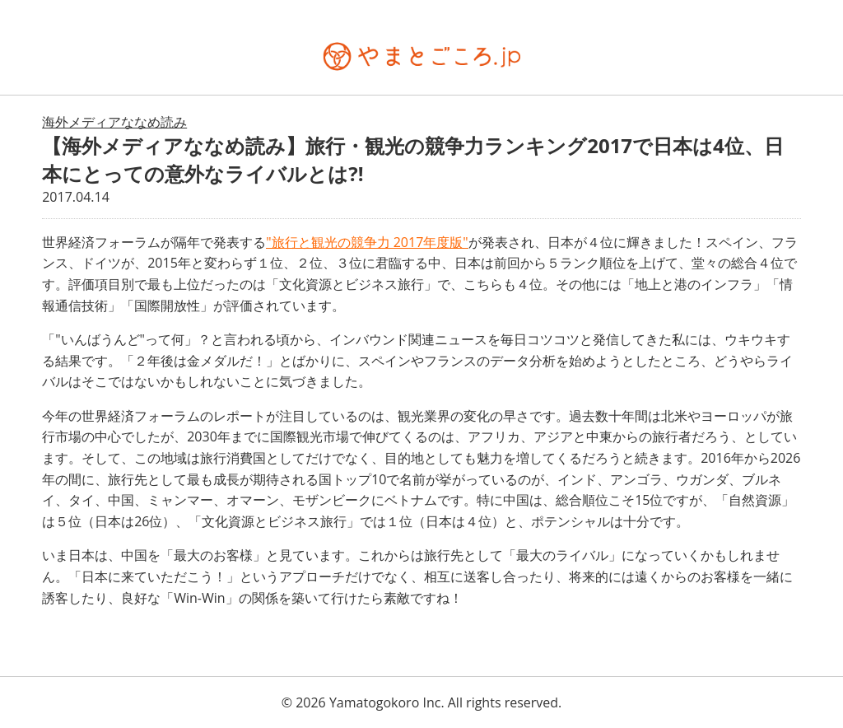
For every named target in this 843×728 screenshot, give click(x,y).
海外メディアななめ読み (114, 122)
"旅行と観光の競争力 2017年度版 (364, 242)
